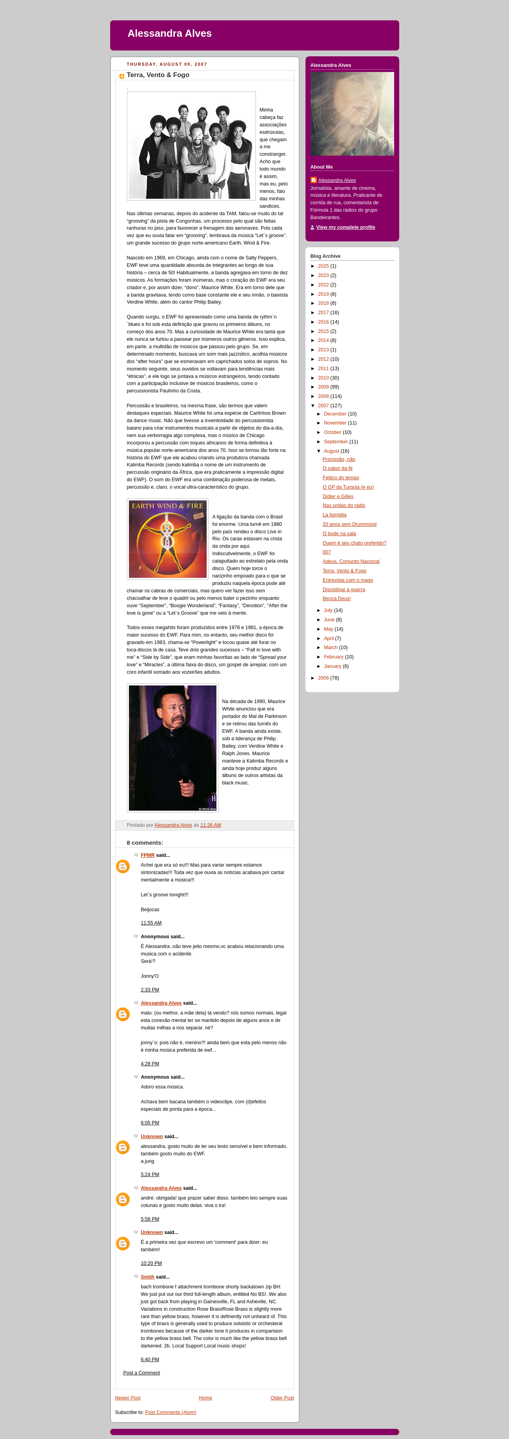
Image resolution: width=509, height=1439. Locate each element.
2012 (324, 359)
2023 (324, 275)
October (333, 432)
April (329, 638)
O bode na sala (339, 533)
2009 (324, 387)
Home (205, 1398)
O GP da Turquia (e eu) (348, 487)
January (333, 666)
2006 (324, 678)
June (330, 619)
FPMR (148, 855)
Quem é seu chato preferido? (354, 543)
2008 (324, 396)
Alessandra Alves (170, 33)
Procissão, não (339, 459)
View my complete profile (345, 227)
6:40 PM (150, 1359)
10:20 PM (151, 1263)
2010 (324, 378)
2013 (324, 350)
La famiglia (334, 515)
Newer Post (128, 1398)
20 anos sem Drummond (350, 524)
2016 (324, 322)
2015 (324, 331)
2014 (324, 340)
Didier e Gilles (338, 496)
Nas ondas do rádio (344, 505)
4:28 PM (150, 1064)
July (329, 610)
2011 (324, 368)
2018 (324, 303)
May (329, 629)
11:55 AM (151, 923)
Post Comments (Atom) (170, 1412)
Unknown (152, 1136)
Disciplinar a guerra (344, 589)
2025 (324, 266)
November (336, 423)
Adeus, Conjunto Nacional (351, 561)
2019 (324, 294)
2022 (324, 285)
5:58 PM (150, 1219)
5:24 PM (150, 1174)
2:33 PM (150, 990)
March (331, 647)
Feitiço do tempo (341, 477)
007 (327, 552)
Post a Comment (141, 1373)
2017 (324, 312)
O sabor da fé (337, 468)
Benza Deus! (337, 598)
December (336, 414)
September (336, 441)
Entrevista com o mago (348, 580)
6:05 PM (150, 1123)
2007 (324, 405)
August (332, 451)
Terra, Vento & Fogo (344, 571)
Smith (148, 1277)
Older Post (282, 1398)
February (334, 657)
